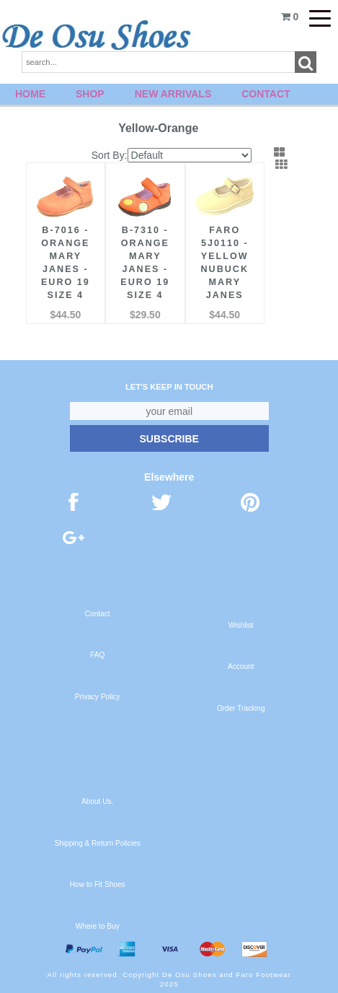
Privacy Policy (97, 697)
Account (241, 666)
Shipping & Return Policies (98, 843)
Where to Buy (98, 926)
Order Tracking (241, 708)
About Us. (97, 801)
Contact (265, 94)
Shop (90, 94)
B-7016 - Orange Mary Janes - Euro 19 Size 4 (65, 262)
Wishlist (241, 625)
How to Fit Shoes (97, 884)
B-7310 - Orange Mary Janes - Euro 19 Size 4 (144, 262)
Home (30, 94)
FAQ (97, 655)
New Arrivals (173, 94)
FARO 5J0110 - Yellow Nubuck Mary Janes (224, 262)
